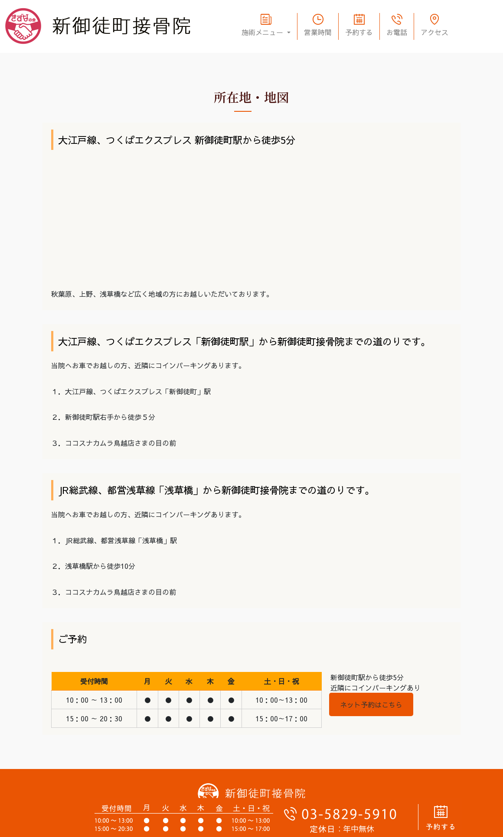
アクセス (434, 32)
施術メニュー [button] (263, 32)
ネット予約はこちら (371, 704)
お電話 (396, 32)
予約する (359, 32)
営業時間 (318, 32)
